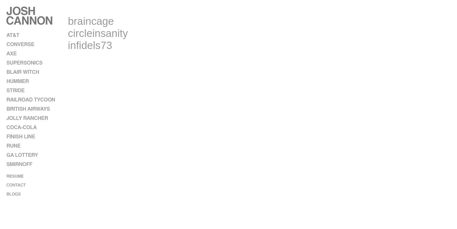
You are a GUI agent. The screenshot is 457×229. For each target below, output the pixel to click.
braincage (91, 21)
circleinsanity (98, 33)
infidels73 (90, 45)
